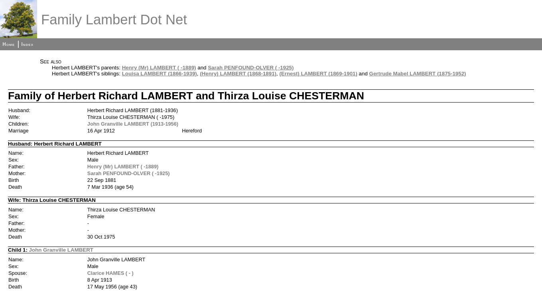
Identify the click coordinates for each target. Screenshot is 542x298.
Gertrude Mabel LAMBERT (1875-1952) (417, 74)
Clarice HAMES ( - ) (110, 273)
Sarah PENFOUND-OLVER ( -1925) (251, 68)
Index (27, 44)
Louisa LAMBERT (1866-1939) (159, 74)
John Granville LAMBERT (61, 250)
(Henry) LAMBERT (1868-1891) (238, 74)
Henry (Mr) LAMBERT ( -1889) (159, 68)
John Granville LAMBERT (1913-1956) (132, 124)
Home (8, 44)
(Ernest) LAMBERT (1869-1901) (318, 74)
